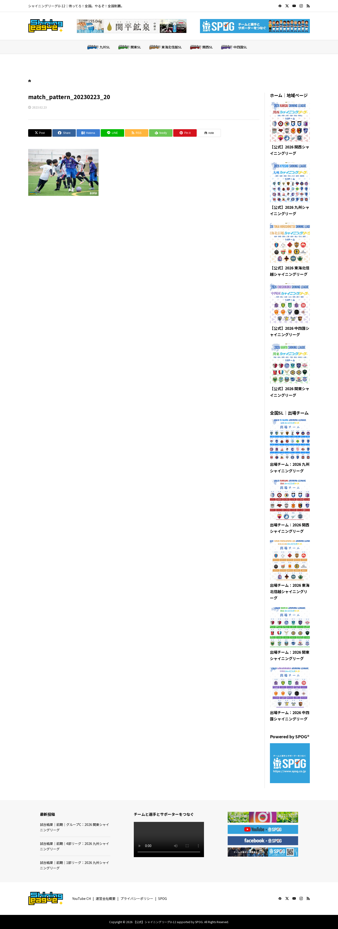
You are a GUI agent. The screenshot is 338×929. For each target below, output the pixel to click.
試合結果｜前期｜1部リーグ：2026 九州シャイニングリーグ (74, 865)
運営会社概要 (105, 898)
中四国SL (240, 47)
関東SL (136, 47)
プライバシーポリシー (136, 898)
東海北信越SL (171, 47)
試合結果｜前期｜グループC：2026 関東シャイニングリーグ (74, 827)
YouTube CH (81, 898)
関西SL (207, 47)
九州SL (105, 47)
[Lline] (112, 133)
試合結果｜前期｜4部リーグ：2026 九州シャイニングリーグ (74, 846)
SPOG (162, 898)
